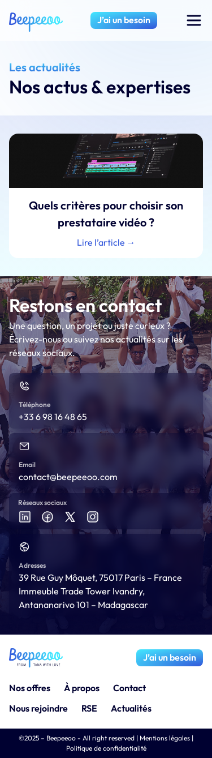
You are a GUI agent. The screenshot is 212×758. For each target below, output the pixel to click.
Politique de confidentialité (106, 748)
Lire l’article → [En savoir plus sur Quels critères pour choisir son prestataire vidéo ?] (106, 242)
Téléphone (34, 404)
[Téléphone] (24, 386)
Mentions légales (165, 738)
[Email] (24, 446)
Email (27, 464)
